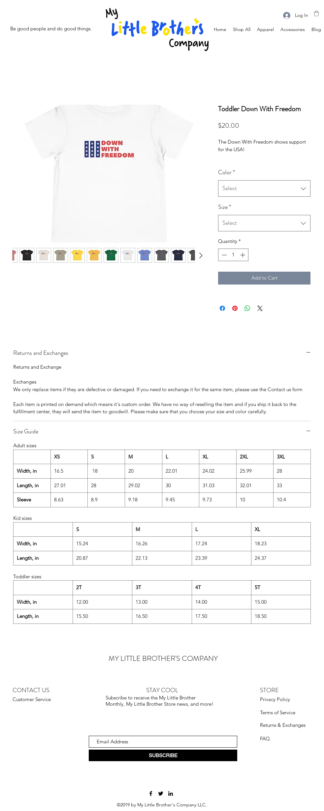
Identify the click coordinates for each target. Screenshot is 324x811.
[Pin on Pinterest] (235, 308)
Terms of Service (277, 712)
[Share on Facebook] (222, 308)
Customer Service (32, 699)
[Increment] (243, 255)
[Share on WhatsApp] (247, 308)
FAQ (265, 738)
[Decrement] (223, 255)
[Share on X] (260, 308)
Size (224, 207)
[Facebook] (150, 793)
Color (226, 172)
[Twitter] (160, 793)
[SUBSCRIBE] (163, 755)
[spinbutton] (233, 255)
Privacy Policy (275, 699)
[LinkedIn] (170, 793)
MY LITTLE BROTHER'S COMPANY (163, 658)
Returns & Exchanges (283, 725)
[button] (316, 13)
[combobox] (264, 188)
